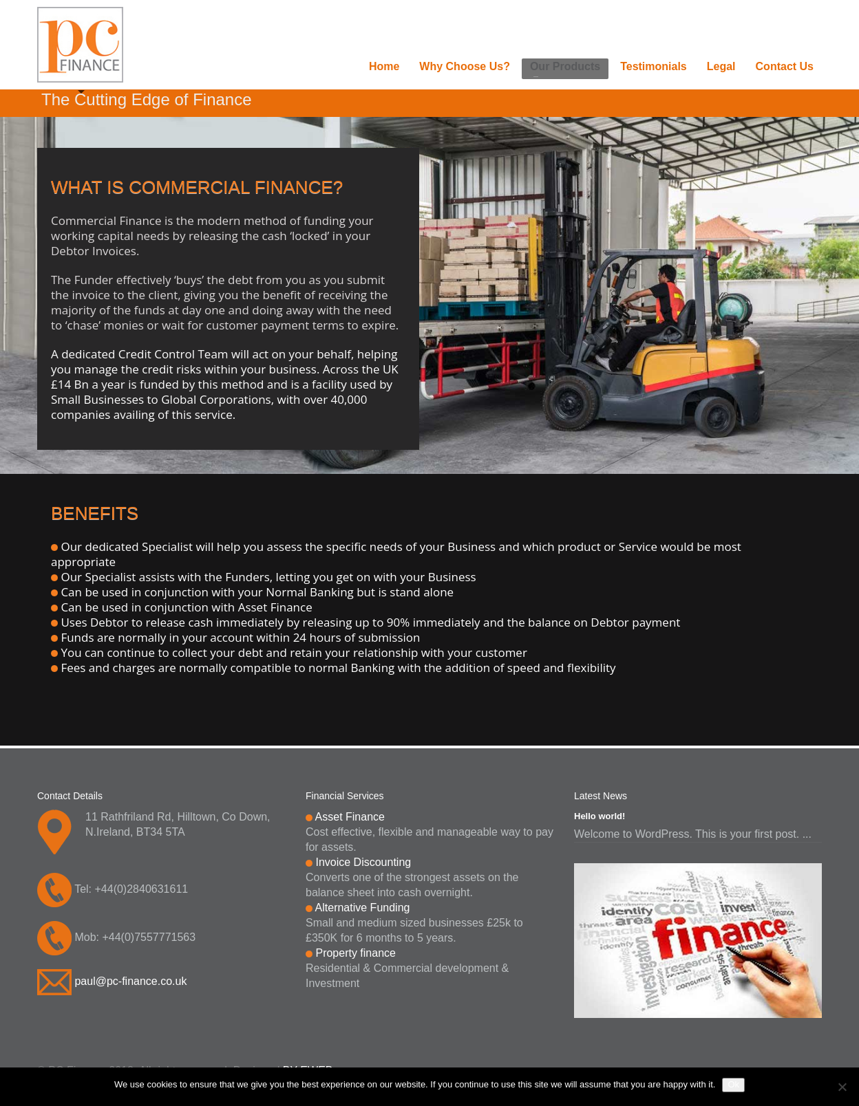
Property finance (355, 953)
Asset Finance (350, 817)
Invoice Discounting (363, 862)
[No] (842, 1087)
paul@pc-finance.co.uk (130, 981)
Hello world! (599, 816)
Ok (733, 1084)
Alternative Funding (362, 907)
